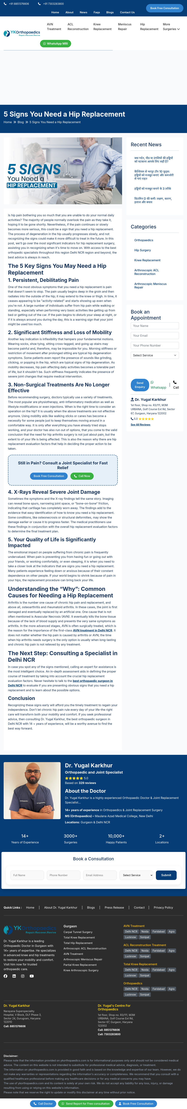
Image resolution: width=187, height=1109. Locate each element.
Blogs (110, 12)
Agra (171, 931)
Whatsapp (158, 385)
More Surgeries (171, 26)
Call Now (82, 476)
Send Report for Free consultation (86, 1103)
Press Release (114, 907)
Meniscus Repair (125, 26)
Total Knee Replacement (79, 937)
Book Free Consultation (164, 8)
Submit (166, 875)
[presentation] (158, 369)
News (83, 12)
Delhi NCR (131, 931)
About (69, 12)
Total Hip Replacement (77, 943)
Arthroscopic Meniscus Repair (150, 285)
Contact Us (127, 12)
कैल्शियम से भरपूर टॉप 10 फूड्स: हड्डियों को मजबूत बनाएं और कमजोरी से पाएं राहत (154, 175)
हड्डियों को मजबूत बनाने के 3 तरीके (152, 188)
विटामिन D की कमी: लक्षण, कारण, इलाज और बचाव (153, 200)
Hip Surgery (142, 250)
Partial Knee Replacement (80, 965)
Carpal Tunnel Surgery (77, 932)
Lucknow (130, 937)
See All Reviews (140, 424)
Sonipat (144, 937)
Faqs (97, 12)
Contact (139, 907)
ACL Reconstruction (78, 26)
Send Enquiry (140, 385)
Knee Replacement (102, 26)
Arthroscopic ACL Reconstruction (146, 271)
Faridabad (159, 931)
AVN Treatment (54, 26)
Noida (144, 931)
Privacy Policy (163, 907)
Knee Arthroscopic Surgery (80, 970)
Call (176, 385)
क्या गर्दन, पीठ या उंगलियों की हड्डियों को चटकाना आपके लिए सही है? (153, 159)
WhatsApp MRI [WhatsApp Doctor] (55, 43)
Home (55, 12)
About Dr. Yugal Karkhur (60, 907)
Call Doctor (43, 1103)
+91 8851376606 (19, 3)
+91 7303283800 (53, 3)
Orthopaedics (143, 240)
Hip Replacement (149, 26)
